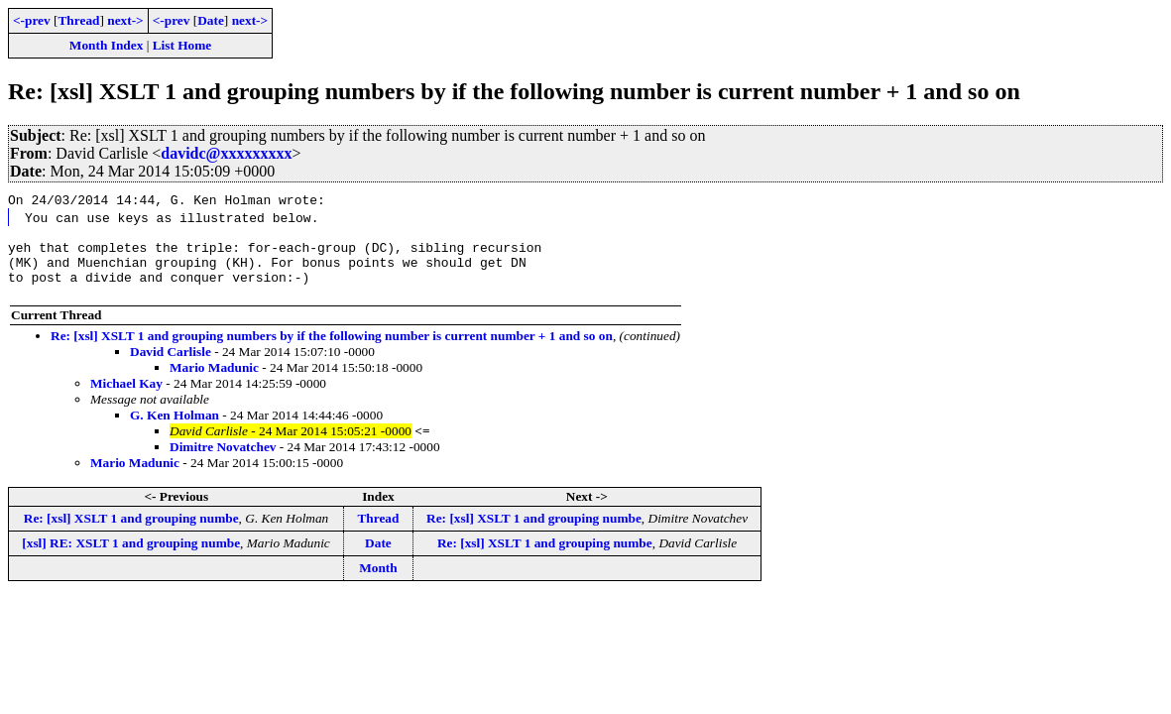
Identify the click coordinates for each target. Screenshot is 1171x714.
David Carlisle (170, 363)
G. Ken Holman (174, 426)
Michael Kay (126, 395)
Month (378, 579)
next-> (125, 20)
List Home (182, 45)
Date (210, 20)
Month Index (106, 45)
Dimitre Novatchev (223, 458)
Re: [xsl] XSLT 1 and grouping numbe (131, 530)
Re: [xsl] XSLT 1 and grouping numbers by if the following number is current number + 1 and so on (332, 347)
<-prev (32, 20)
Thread (78, 20)
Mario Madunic (214, 379)
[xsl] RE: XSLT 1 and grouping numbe (131, 554)
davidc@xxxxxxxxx (226, 153)
